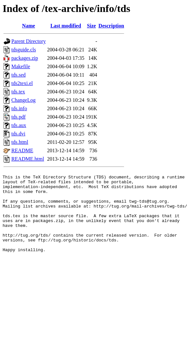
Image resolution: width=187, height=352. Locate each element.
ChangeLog (23, 100)
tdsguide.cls (23, 49)
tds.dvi (18, 133)
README (22, 150)
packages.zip (24, 58)
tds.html (19, 142)
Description (111, 25)
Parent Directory (28, 41)
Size (91, 25)
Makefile (20, 66)
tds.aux (18, 125)
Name (28, 25)
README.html (27, 159)
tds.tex (18, 91)
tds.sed (18, 75)
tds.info (19, 108)
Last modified (65, 25)
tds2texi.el (22, 83)
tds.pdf (18, 117)
